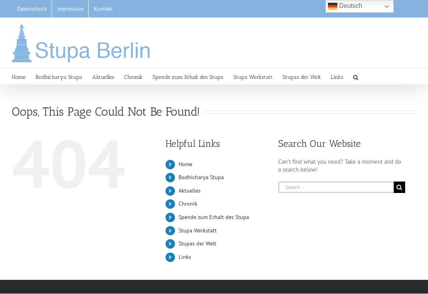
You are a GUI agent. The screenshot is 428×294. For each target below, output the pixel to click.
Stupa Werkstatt (198, 230)
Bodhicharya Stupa (201, 177)
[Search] (399, 187)
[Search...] (336, 187)
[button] (355, 76)
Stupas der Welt (197, 243)
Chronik (188, 203)
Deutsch (345, 6)
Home (185, 164)
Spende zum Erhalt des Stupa (214, 217)
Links (185, 256)
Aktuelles (190, 190)
